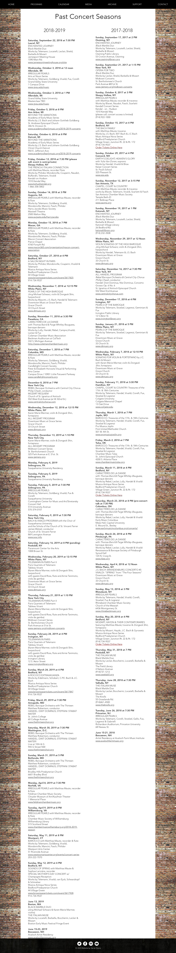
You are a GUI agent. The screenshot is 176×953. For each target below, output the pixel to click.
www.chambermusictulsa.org (110, 462)
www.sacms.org (103, 202)
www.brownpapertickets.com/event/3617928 (50, 893)
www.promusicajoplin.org (108, 434)
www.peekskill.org (105, 674)
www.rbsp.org (103, 558)
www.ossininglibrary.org (108, 59)
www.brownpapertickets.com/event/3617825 (50, 277)
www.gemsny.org (36, 457)
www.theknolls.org (105, 704)
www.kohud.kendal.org (39, 183)
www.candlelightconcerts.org (42, 377)
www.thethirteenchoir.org (41, 722)
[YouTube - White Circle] (97, 944)
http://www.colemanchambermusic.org (47, 343)
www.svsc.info (35, 537)
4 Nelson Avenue (104, 669)
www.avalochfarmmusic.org (42, 937)
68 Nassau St (102, 727)
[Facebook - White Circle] (85, 944)
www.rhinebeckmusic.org (108, 611)
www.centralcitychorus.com (42, 401)
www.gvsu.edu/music (38, 87)
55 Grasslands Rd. (105, 699)
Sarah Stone (96, 948)
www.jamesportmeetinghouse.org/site (47, 62)
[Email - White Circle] (91, 944)
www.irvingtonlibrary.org (40, 664)
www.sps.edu (102, 175)
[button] (36, 4)
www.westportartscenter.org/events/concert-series (53, 854)
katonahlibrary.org (105, 230)
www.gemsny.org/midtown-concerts (46, 628)
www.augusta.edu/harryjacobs (43, 217)
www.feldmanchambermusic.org (44, 802)
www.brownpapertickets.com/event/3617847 (50, 691)
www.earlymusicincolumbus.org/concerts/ (117, 528)
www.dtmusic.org (37, 310)
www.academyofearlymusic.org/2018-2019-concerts (54, 128)
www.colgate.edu (104, 407)
